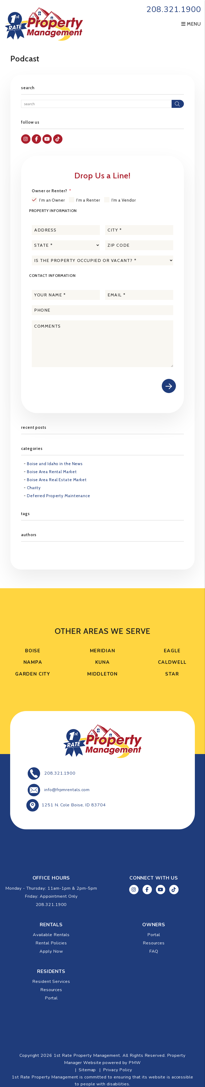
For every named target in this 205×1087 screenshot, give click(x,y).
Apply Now (51, 951)
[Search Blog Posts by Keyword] (96, 104)
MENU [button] (191, 24)
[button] (25, 139)
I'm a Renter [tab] (88, 200)
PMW (135, 1063)
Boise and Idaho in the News (55, 463)
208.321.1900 (173, 9)
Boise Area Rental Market (52, 471)
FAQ (154, 951)
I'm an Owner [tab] (52, 200)
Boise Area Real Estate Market (57, 479)
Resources (154, 943)
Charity (34, 487)
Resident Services (51, 981)
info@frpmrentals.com (67, 790)
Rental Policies (51, 943)
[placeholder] (66, 230)
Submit (169, 386)
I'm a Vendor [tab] (124, 200)
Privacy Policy (117, 1070)
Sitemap (87, 1070)
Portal (153, 935)
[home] (44, 23)
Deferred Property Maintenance (58, 495)
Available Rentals (51, 935)
